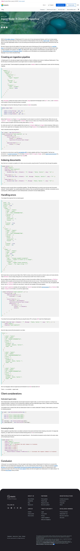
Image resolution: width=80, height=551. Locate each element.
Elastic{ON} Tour (64, 513)
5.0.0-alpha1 (23, 468)
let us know (8, 470)
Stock (61, 504)
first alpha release (9, 39)
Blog (3, 9)
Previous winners (64, 511)
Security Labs (61, 9)
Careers (29, 511)
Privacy (43, 515)
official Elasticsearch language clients (12, 51)
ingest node (46, 40)
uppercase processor (51, 154)
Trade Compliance (45, 517)
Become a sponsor (64, 515)
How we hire (31, 515)
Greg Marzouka (5, 22)
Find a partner (44, 499)
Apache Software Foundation (48, 542)
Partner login (44, 501)
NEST (20, 49)
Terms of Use (15, 536)
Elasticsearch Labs (51, 9)
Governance (63, 501)
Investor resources (64, 499)
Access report (22, 1)
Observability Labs (71, 9)
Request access (45, 502)
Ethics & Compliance (46, 519)
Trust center (44, 513)
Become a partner (45, 504)
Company (42, 9)
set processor (45, 287)
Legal (42, 511)
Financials (62, 502)
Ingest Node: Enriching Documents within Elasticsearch (28, 467)
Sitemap (23, 536)
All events (62, 517)
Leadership (30, 501)
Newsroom (30, 504)
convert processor (12, 154)
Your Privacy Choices (48, 544)
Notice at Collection (40, 544)
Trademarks (9, 536)
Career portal (31, 513)
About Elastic (31, 499)
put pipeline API (22, 152)
